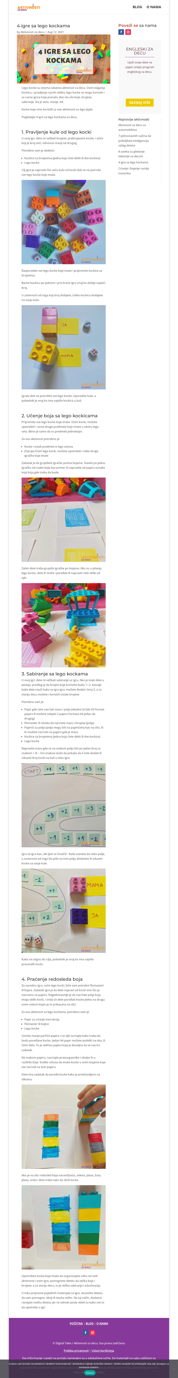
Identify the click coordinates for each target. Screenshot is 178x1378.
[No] (173, 1369)
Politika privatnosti (76, 1351)
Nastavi (90, 1373)
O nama (154, 7)
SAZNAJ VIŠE (139, 102)
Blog (137, 7)
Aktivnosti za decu (32, 32)
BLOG (90, 1323)
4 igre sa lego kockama (133, 162)
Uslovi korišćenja (103, 1351)
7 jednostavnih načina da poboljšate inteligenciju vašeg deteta (134, 140)
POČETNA (76, 1323)
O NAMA (102, 1323)
